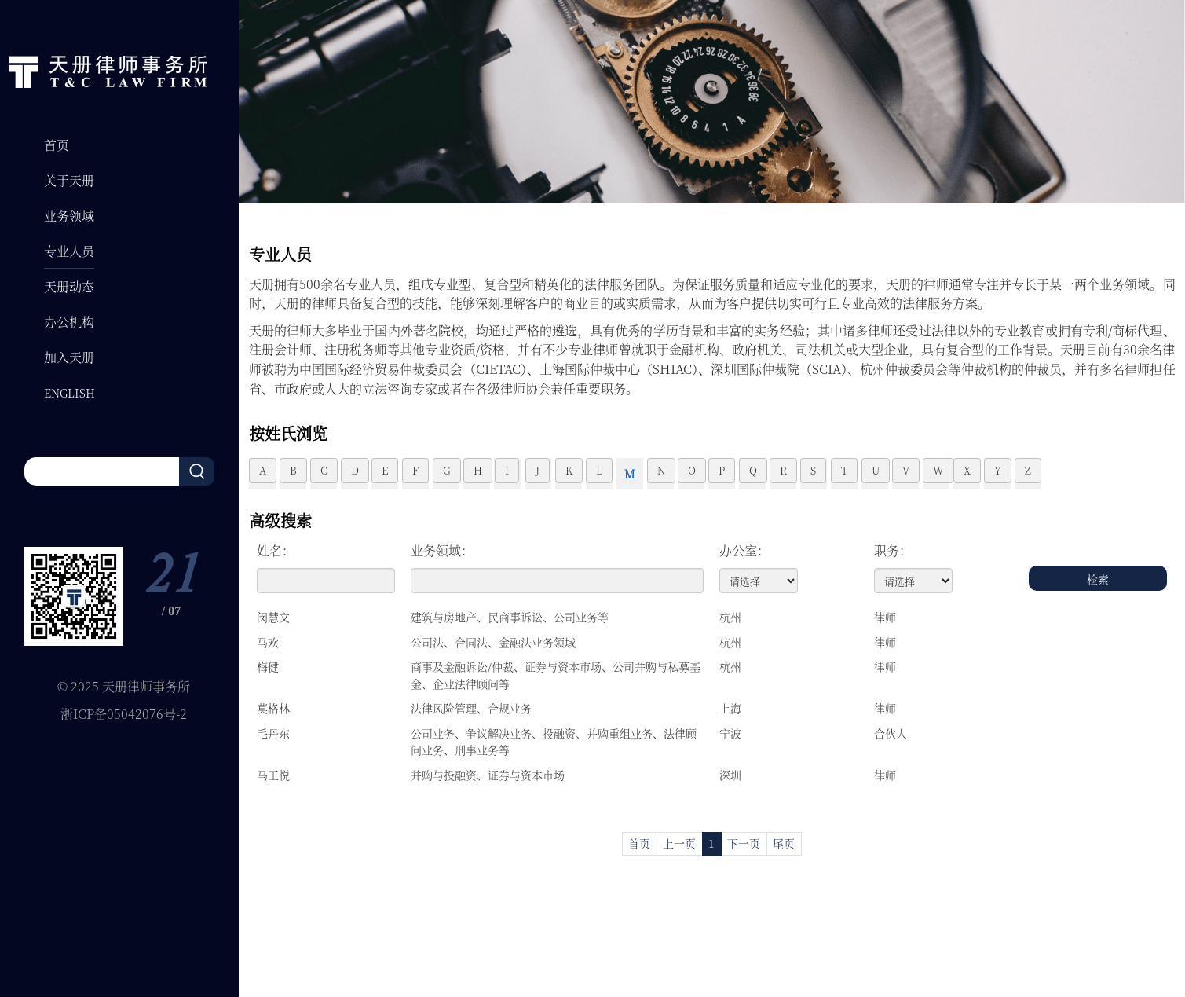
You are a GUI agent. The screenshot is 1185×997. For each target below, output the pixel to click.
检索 (1098, 579)
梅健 (268, 666)
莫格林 (273, 708)
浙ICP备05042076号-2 (123, 714)
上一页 (679, 843)
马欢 (268, 642)
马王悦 (273, 775)
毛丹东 (273, 733)
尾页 (784, 843)
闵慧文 (273, 617)
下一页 (743, 843)
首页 (639, 843)
